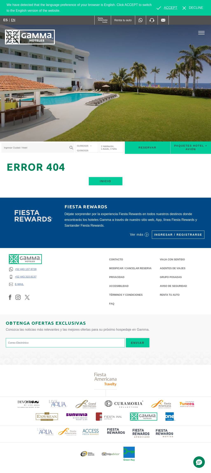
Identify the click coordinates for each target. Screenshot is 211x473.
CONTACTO (116, 259)
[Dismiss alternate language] (192, 8)
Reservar (147, 147)
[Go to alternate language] (167, 8)
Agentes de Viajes (172, 268)
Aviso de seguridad (173, 286)
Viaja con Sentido (172, 259)
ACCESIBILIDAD (119, 286)
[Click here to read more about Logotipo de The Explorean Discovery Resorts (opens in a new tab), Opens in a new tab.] (47, 416)
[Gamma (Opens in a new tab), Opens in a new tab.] (103, 20)
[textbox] (36, 148)
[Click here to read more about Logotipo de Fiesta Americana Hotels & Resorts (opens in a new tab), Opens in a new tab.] (161, 404)
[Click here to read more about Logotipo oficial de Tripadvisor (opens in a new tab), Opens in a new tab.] (110, 454)
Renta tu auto (169, 294)
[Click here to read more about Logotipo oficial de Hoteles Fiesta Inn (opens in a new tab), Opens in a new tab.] (109, 416)
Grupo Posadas (171, 277)
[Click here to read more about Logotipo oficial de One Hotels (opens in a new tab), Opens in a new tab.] (170, 416)
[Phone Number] (152, 20)
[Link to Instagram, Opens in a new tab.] (18, 297)
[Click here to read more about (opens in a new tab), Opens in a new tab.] (28, 404)
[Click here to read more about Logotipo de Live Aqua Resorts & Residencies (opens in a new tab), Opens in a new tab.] (58, 404)
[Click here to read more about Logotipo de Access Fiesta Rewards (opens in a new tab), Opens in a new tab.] (91, 431)
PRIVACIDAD (116, 277)
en (13, 20)
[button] (199, 462)
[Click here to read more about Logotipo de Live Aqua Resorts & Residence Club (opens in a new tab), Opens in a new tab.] (45, 431)
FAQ (111, 303)
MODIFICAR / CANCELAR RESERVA (130, 268)
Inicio (105, 181)
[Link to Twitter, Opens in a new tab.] (27, 297)
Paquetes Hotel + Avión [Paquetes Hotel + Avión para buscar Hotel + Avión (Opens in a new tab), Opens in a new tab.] (190, 147)
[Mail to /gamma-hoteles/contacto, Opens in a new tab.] (163, 20)
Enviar (137, 342)
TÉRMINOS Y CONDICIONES (126, 294)
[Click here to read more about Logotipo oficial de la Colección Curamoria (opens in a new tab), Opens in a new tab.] (124, 404)
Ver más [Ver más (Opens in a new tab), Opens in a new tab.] (139, 235)
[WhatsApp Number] (140, 20)
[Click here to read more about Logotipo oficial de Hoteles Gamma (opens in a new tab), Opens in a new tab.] (143, 417)
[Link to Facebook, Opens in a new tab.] (10, 297)
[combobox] (37, 148)
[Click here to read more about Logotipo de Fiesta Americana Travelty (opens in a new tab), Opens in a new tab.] (105, 379)
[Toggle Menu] (201, 32)
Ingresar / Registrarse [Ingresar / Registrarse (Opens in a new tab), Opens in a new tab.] (178, 234)
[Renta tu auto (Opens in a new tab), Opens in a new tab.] (123, 20)
